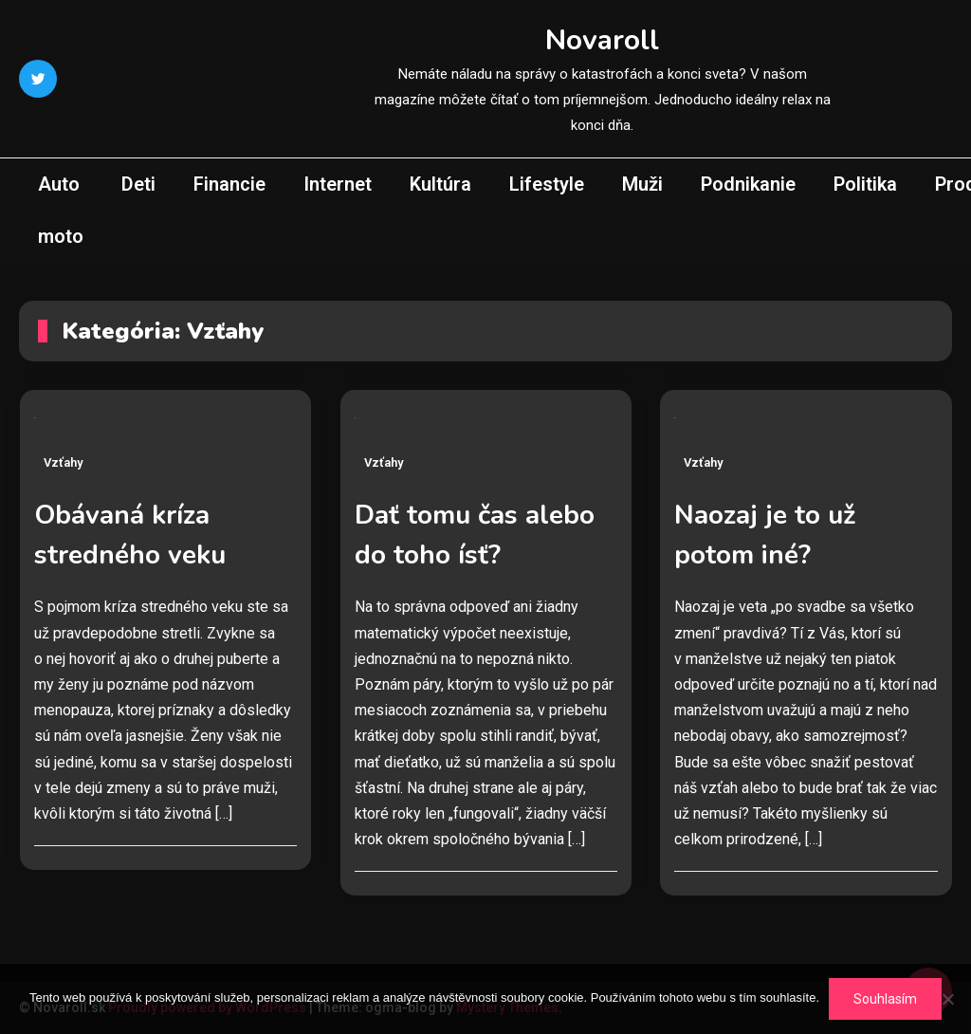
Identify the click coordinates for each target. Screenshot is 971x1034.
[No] (947, 998)
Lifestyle (546, 184)
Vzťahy (63, 462)
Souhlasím (885, 998)
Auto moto (60, 210)
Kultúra (440, 184)
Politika (865, 184)
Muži (642, 184)
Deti (138, 184)
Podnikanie (748, 184)
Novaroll (602, 40)
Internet (337, 184)
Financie (229, 184)
